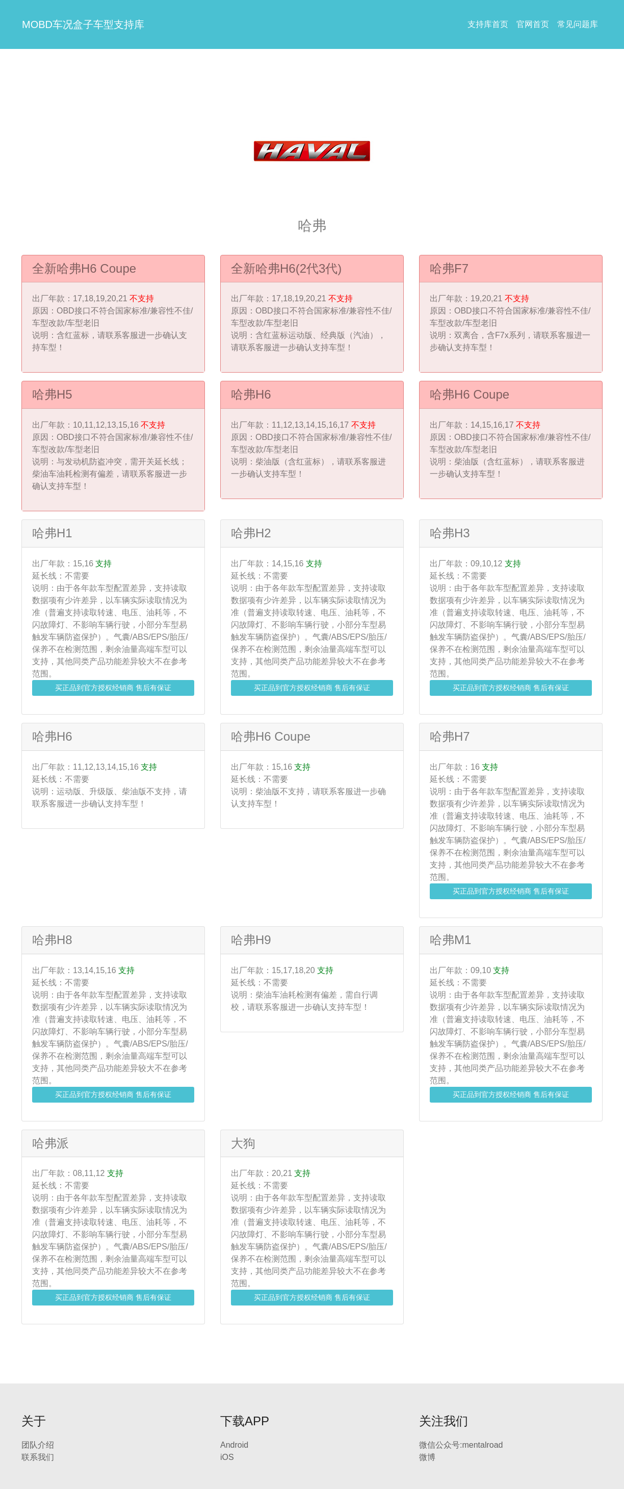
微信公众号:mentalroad (461, 1445)
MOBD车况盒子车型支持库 (83, 24)
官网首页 (532, 24)
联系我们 (37, 1457)
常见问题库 (577, 24)
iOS (227, 1457)
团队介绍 (37, 1445)
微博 (427, 1457)
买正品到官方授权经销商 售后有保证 (113, 688)
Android (234, 1445)
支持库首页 (487, 24)
